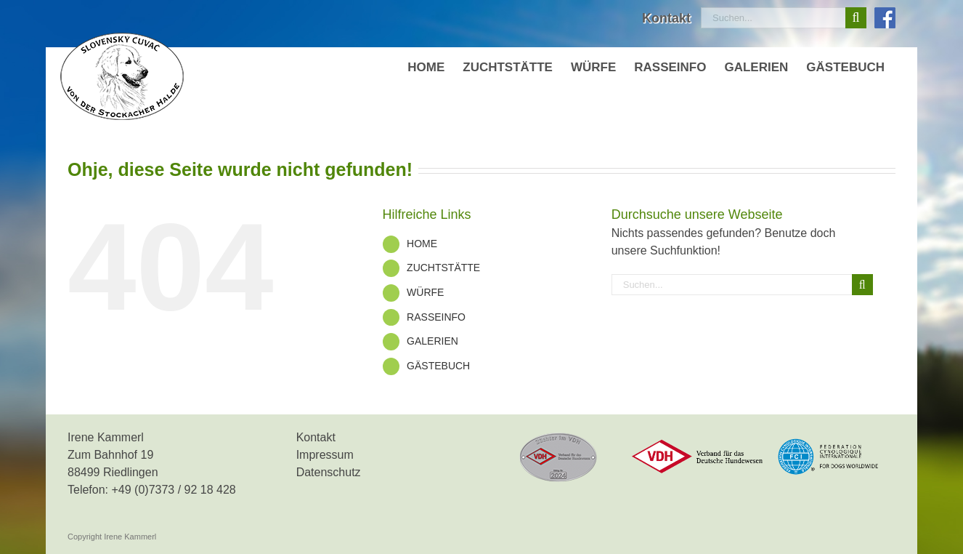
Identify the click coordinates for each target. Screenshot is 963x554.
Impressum (325, 455)
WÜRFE (425, 292)
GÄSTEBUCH (438, 366)
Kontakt (316, 437)
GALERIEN (432, 341)
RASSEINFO (436, 317)
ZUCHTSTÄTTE (443, 267)
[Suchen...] (773, 17)
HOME (422, 243)
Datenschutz (328, 472)
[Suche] (855, 17)
